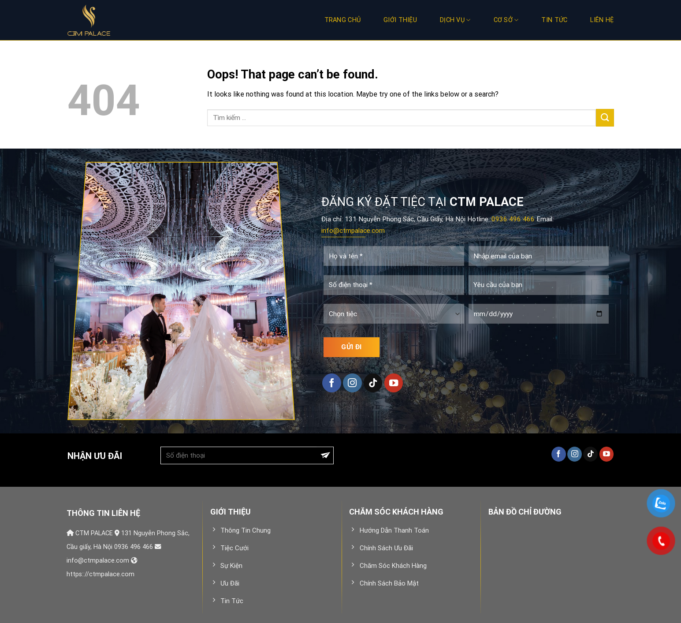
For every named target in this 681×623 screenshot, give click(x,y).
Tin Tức (554, 20)
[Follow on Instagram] (352, 382)
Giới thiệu (400, 20)
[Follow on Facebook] (331, 382)
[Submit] (605, 117)
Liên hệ (602, 20)
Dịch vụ (455, 20)
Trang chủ (342, 20)
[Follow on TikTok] (373, 382)
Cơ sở (506, 20)
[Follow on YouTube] (393, 382)
